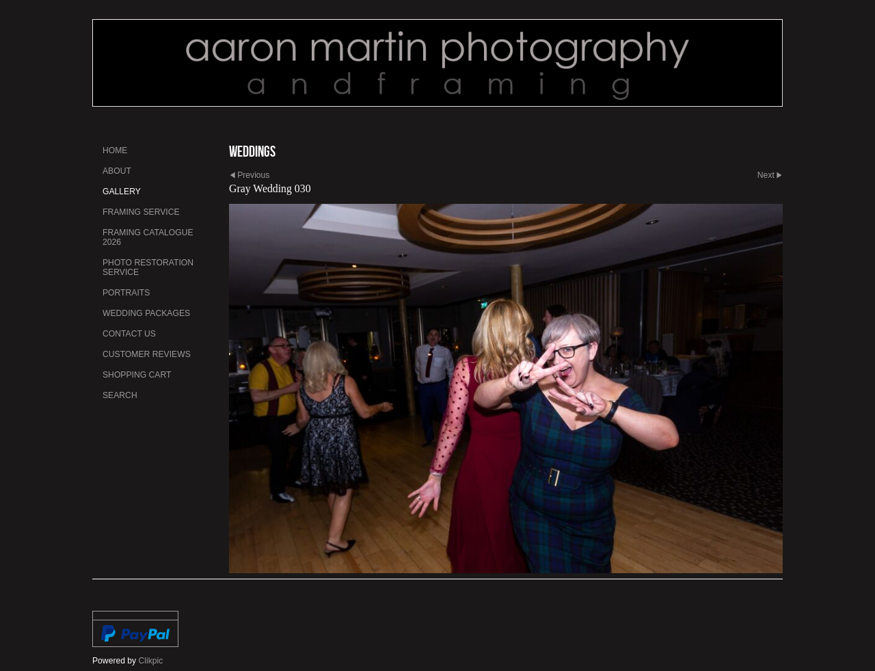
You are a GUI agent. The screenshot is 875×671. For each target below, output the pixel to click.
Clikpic (151, 661)
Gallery (122, 191)
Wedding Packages (146, 313)
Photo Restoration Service (148, 267)
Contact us (129, 334)
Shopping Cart (137, 375)
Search (120, 395)
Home (115, 150)
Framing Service (141, 212)
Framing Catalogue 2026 (148, 237)
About (117, 171)
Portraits (126, 293)
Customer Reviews (147, 354)
